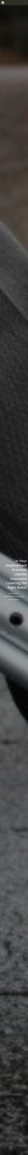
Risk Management (14, 599)
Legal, (22, 596)
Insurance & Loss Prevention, (12, 596)
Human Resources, (14, 593)
